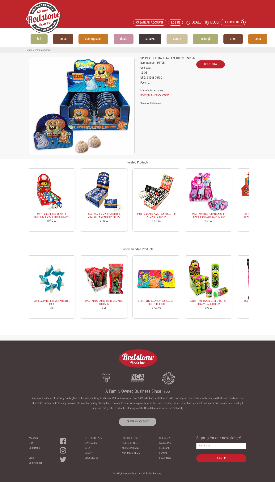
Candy (29, 50)
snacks (150, 39)
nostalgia (205, 39)
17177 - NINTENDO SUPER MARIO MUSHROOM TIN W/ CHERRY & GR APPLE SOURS (51, 217)
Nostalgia (164, 438)
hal (39, 39)
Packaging (165, 443)
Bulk (87, 448)
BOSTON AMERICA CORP (154, 95)
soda (258, 39)
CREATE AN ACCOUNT (149, 22)
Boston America (42, 50)
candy (177, 39)
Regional (164, 448)
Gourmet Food (130, 438)
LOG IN (175, 22)
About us (33, 438)
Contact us (34, 448)
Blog (31, 443)
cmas (63, 39)
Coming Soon (36, 463)
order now (210, 64)
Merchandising (130, 448)
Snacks (163, 453)
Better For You (93, 438)
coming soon (93, 39)
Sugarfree (165, 458)
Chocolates (91, 458)
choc (233, 39)
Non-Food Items (131, 453)
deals (123, 39)
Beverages (91, 443)
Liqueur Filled (130, 443)
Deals (31, 458)
